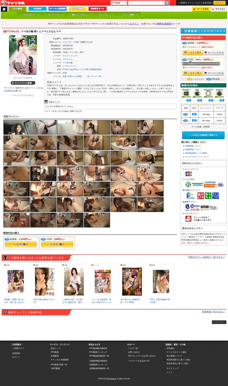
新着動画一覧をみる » (213, 311)
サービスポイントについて (197, 157)
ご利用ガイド (185, 3)
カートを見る (203, 9)
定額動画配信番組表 (98, 361)
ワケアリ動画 (130, 14)
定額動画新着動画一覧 (99, 368)
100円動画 (55, 368)
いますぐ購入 (193, 52)
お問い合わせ (134, 352)
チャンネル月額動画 (59, 360)
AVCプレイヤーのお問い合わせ (142, 356)
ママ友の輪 (68, 63)
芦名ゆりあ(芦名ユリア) (73, 69)
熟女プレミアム (80, 14)
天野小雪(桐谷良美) (93, 69)
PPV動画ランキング (98, 352)
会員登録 (207, 3)
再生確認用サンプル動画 (196, 153)
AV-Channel (12, 3)
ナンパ (95, 265)
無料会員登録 (164, 23)
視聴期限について (193, 146)
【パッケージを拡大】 (23, 78)
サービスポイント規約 (176, 352)
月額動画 (55, 356)
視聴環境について (193, 149)
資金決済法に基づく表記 (177, 363)
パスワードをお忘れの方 (139, 361)
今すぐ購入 (21, 244)
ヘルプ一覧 (133, 348)
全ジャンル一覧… (95, 76)
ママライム (68, 59)
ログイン (219, 3)
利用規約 (170, 348)
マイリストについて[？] (22, 95)
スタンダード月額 (71, 42)
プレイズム (106, 14)
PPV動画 (55, 352)
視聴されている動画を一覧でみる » (206, 257)
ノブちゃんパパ (70, 66)
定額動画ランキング (98, 364)
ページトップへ (218, 322)
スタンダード (31, 14)
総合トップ (56, 348)
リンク (169, 372)
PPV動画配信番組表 (98, 348)
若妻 (65, 73)
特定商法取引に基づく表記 (178, 360)
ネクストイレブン (71, 56)
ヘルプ (197, 3)
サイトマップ (172, 368)
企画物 (79, 76)
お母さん (71, 76)
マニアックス (56, 14)
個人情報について (174, 356)
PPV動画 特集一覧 (59, 364)
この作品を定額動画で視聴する (203, 135)
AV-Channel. (111, 379)
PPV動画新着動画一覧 (99, 356)
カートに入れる (214, 52)
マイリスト (220, 9)
